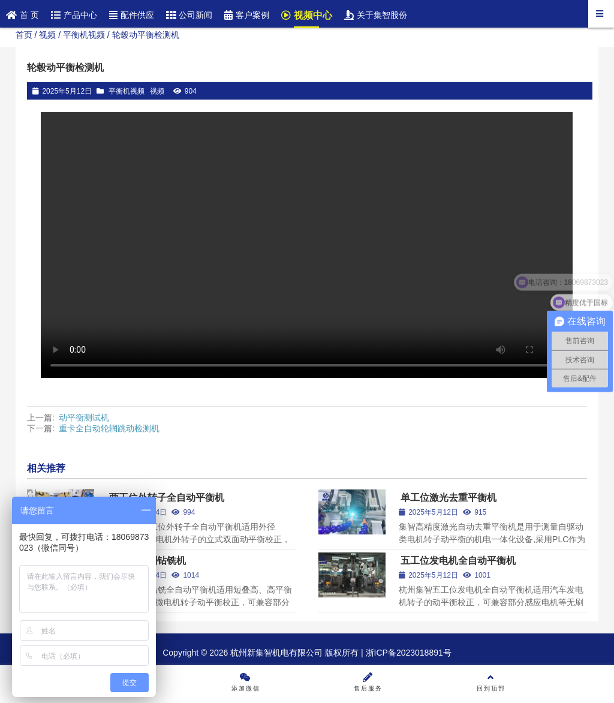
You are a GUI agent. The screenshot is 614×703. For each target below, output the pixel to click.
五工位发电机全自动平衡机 (458, 560)
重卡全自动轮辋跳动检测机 (109, 428)
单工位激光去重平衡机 (448, 497)
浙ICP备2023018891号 (407, 652)
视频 (47, 35)
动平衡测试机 (84, 417)
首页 (24, 35)
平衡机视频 (84, 35)
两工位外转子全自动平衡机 (166, 497)
